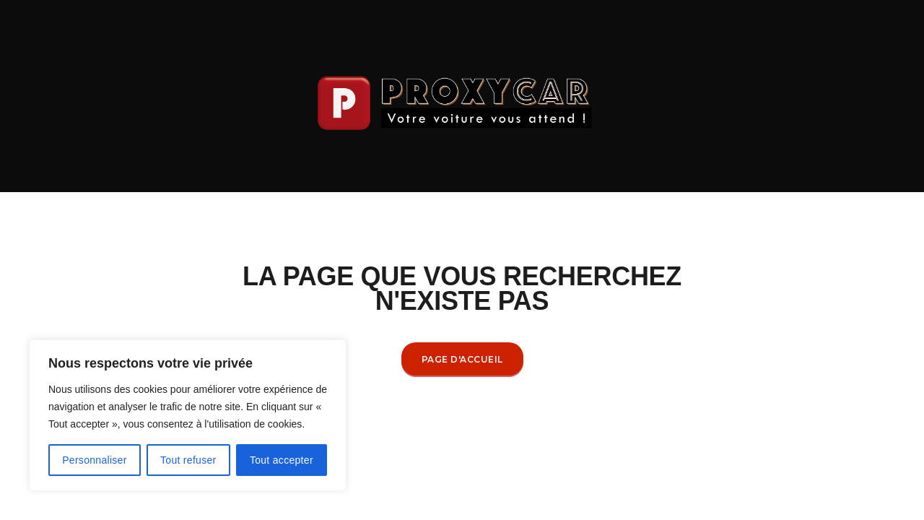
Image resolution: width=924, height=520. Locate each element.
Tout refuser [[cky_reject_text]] (188, 460)
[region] (187, 415)
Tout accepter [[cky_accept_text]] (281, 460)
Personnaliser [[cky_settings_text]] (94, 460)
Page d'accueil (462, 359)
